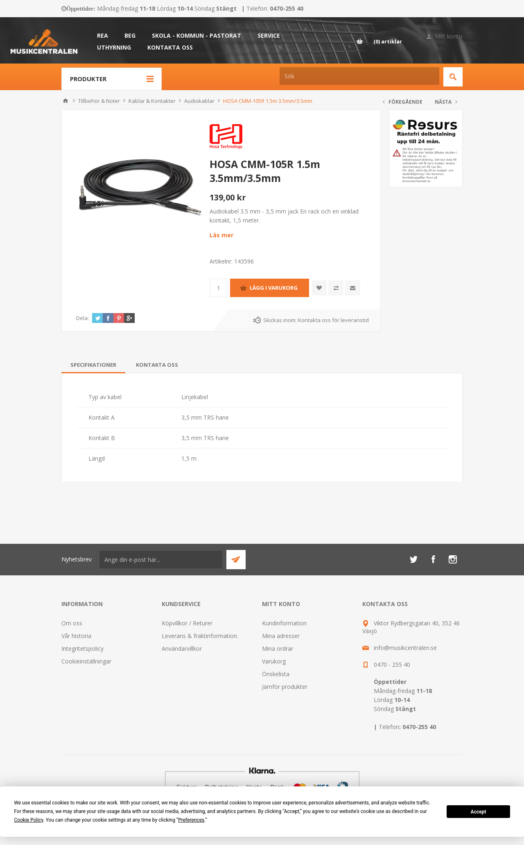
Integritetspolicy (82, 648)
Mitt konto (449, 36)
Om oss (71, 623)
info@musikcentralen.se (405, 648)
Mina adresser (281, 636)
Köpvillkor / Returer (187, 623)
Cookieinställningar (86, 661)
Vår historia (76, 636)
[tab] (93, 364)
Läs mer (221, 235)
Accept (478, 812)
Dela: (82, 318)
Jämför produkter (284, 687)
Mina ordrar (277, 648)
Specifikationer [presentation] (93, 364)
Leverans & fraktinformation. (200, 636)
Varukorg (274, 661)
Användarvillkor (182, 648)
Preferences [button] (191, 820)
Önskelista (275, 674)
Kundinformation (284, 623)
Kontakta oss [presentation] (157, 364)
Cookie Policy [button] (28, 820)
